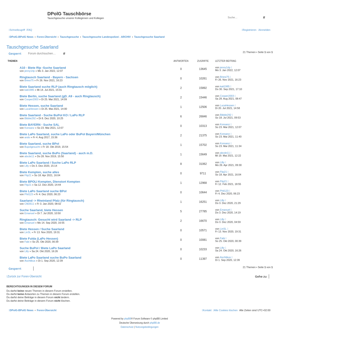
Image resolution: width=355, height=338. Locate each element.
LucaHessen (31, 108)
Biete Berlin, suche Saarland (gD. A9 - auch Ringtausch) (60, 96)
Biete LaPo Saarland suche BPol (43, 191)
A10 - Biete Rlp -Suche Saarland (43, 67)
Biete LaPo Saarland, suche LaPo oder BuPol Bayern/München (65, 134)
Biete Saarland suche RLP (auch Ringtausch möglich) (58, 86)
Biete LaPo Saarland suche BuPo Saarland (50, 257)
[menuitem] (29, 30)
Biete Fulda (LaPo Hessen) (39, 238)
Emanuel (29, 213)
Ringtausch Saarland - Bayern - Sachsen (49, 77)
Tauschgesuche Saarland (32, 47)
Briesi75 (29, 80)
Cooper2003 (31, 99)
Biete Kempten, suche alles (39, 172)
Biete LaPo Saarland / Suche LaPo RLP (48, 162)
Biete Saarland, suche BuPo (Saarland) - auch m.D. (56, 153)
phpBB (127, 318)
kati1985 (29, 89)
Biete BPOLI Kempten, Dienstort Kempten (50, 181)
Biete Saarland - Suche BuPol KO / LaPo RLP (52, 115)
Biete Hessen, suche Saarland (41, 105)
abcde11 (29, 156)
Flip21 (27, 175)
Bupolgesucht (32, 146)
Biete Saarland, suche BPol (39, 143)
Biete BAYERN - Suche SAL (39, 124)
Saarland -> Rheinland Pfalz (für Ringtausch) (52, 200)
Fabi (26, 241)
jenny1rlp (29, 70)
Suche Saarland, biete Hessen (41, 210)
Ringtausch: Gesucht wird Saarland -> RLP (51, 219)
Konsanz (29, 127)
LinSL (27, 232)
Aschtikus (29, 260)
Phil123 (28, 194)
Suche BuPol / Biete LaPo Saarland (45, 248)
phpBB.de (155, 323)
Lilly (26, 165)
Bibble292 (30, 118)
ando (27, 137)
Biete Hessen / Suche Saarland (42, 229)
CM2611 (29, 203)
